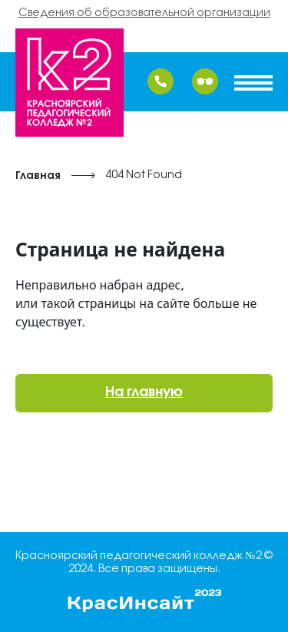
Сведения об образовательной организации (144, 13)
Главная (38, 176)
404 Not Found (143, 175)
